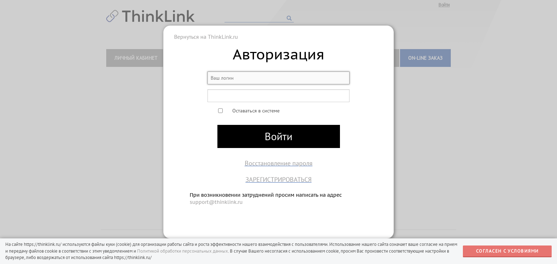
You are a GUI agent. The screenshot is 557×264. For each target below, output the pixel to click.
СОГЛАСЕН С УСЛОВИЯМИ (507, 251)
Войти (278, 136)
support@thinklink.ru (216, 202)
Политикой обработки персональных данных (182, 251)
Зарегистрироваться (278, 179)
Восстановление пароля (279, 163)
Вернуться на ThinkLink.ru (206, 36)
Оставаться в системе (256, 110)
